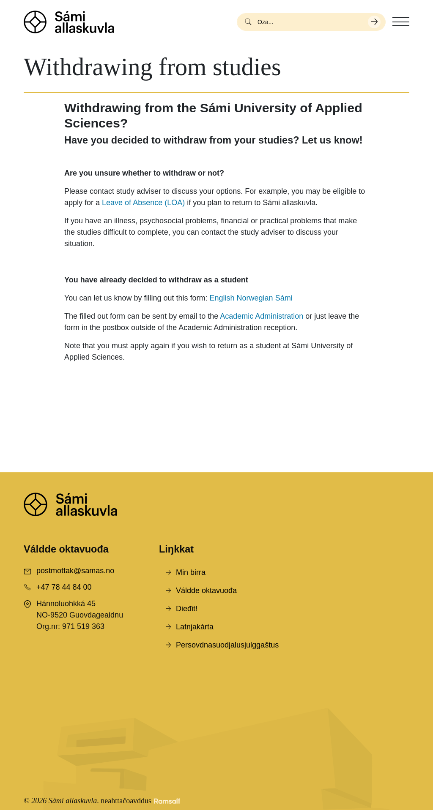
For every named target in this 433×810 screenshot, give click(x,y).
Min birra (191, 572)
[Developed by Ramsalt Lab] (167, 801)
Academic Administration (261, 316)
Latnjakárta (195, 627)
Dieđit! (186, 608)
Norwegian (255, 298)
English (222, 298)
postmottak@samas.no (75, 570)
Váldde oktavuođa (206, 590)
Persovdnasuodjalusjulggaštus (227, 645)
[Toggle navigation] (400, 22)
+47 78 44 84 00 (64, 587)
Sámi (284, 298)
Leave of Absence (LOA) (143, 202)
